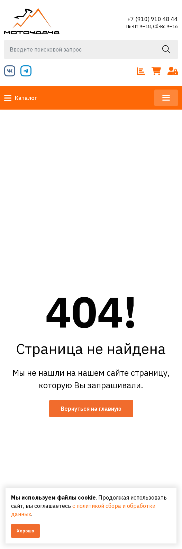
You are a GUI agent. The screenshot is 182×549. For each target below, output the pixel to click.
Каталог (20, 97)
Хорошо (25, 531)
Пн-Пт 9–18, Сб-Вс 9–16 (152, 26)
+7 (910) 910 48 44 (152, 19)
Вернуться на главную (91, 408)
